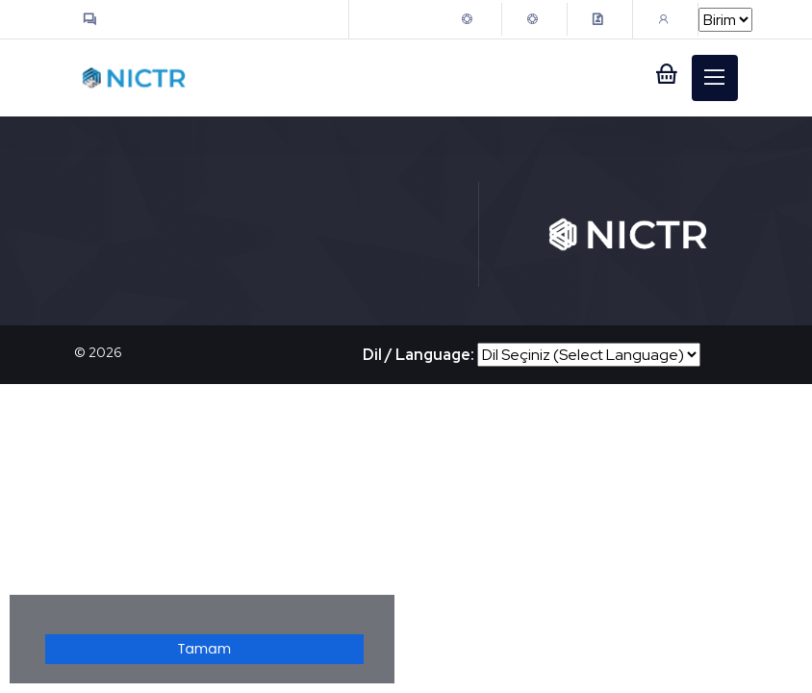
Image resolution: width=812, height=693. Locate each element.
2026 (105, 352)
